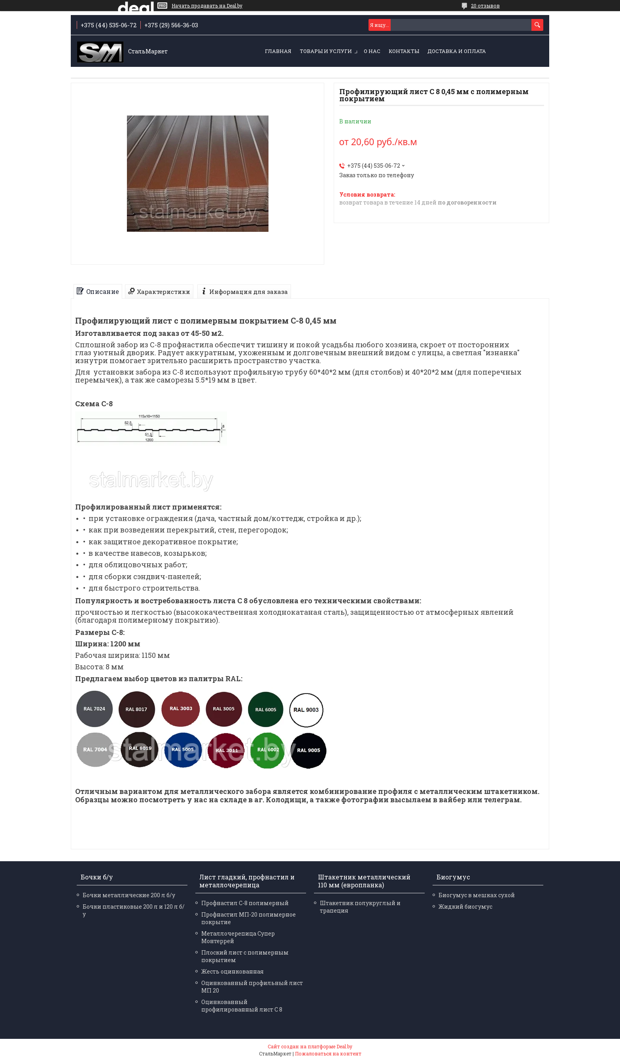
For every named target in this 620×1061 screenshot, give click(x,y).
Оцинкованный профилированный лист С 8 (241, 1005)
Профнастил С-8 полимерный (245, 903)
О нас (372, 51)
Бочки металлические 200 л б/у (129, 895)
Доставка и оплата (456, 51)
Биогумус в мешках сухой (477, 895)
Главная (278, 51)
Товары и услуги (326, 51)
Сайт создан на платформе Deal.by (310, 1046)
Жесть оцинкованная (232, 971)
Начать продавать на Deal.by (207, 5)
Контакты (404, 51)
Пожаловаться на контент (328, 1053)
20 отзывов (485, 5)
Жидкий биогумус (465, 906)
